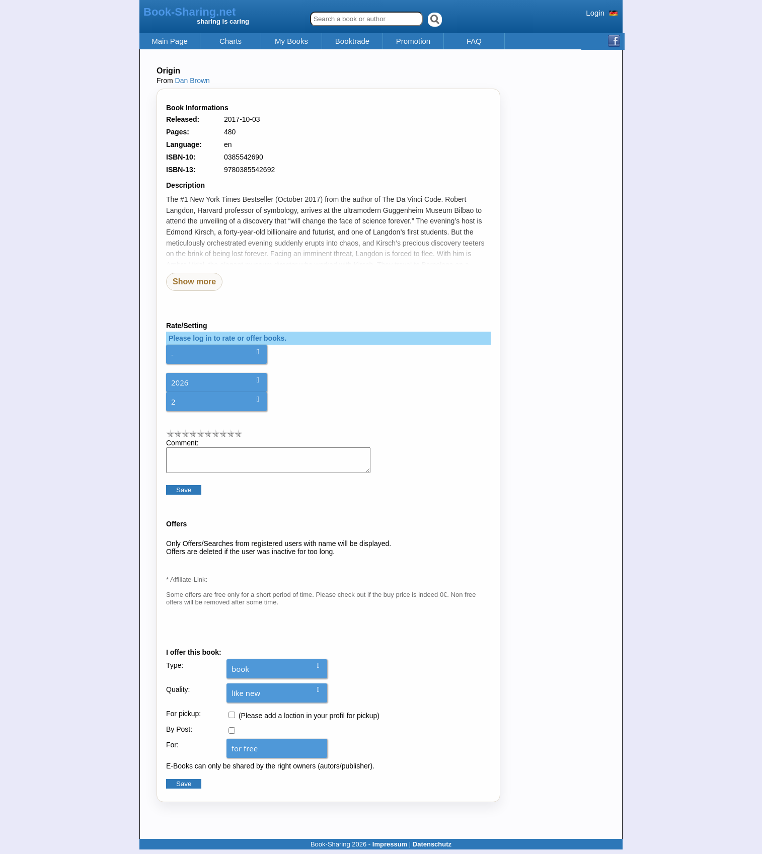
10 (238, 433)
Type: (174, 670)
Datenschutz (432, 848)
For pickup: (183, 718)
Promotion (413, 41)
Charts (230, 41)
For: (172, 749)
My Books (291, 41)
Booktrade (352, 41)
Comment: (182, 443)
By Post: (179, 734)
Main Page (169, 41)
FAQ (474, 41)
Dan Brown (192, 80)
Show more (194, 281)
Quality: (178, 694)
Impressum (389, 848)
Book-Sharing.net (189, 12)
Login (595, 13)
